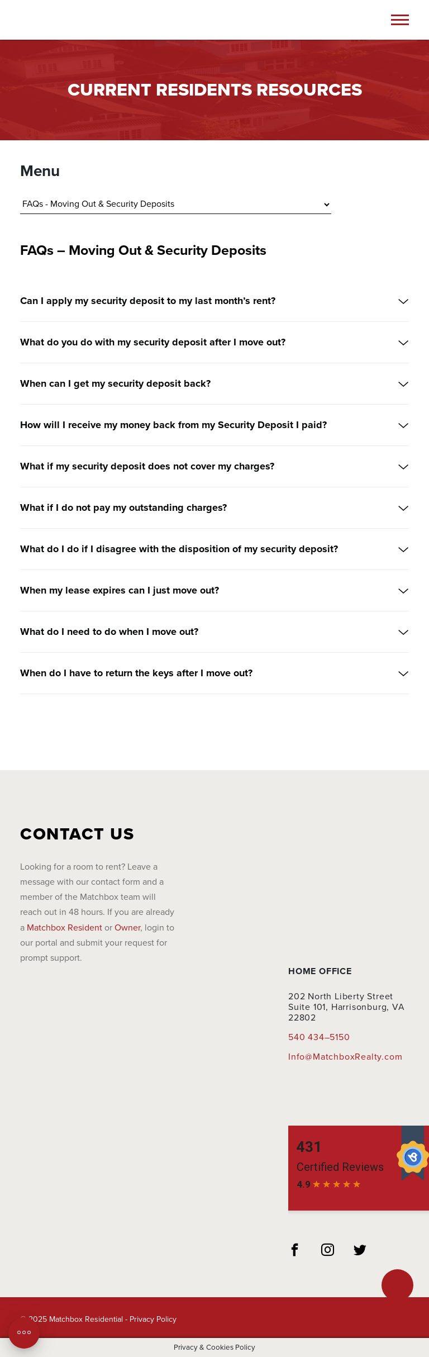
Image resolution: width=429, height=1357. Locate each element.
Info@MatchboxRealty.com (345, 1056)
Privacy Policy (153, 1319)
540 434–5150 (319, 1037)
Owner (127, 927)
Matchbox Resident (64, 927)
